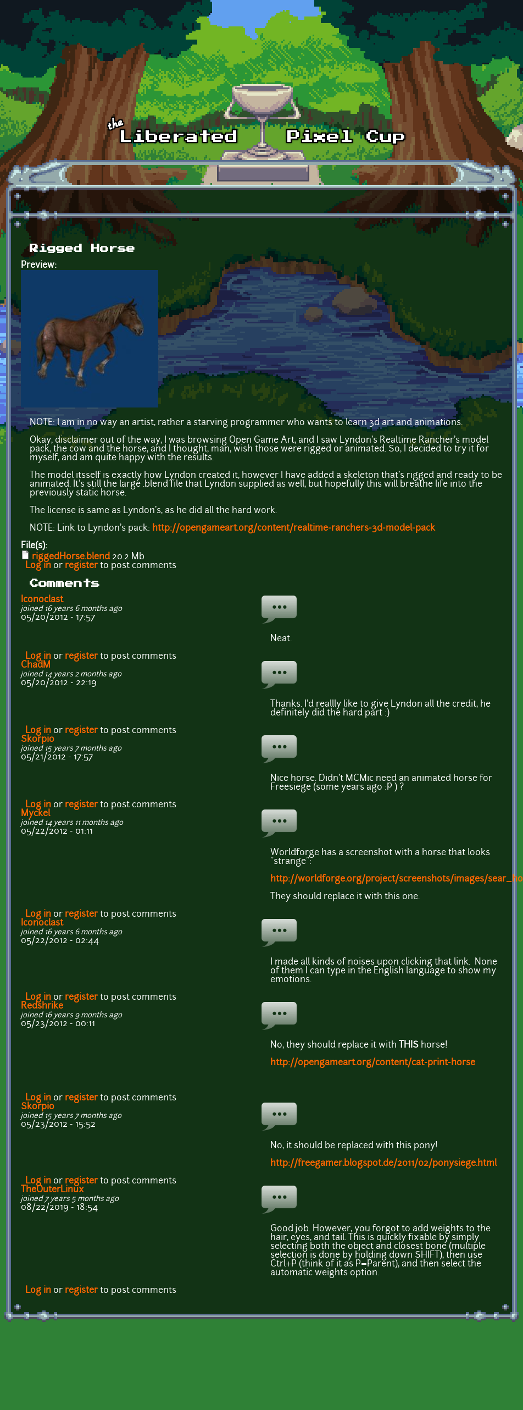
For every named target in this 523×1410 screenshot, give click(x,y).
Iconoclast (42, 600)
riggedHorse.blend (71, 557)
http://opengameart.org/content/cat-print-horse (372, 1063)
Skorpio (37, 739)
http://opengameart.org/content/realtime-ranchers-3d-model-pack (293, 528)
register (81, 565)
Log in (38, 565)
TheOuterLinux (52, 1190)
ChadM (36, 665)
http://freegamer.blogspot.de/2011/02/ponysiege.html (383, 1163)
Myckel (35, 813)
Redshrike (42, 1006)
